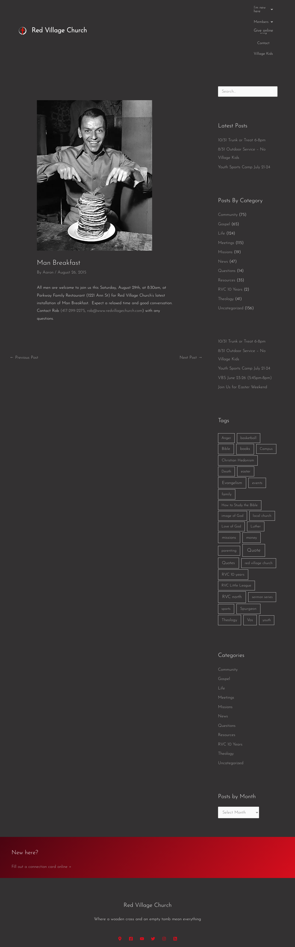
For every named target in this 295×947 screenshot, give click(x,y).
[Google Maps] (120, 892)
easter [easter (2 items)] (246, 425)
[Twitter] (153, 892)
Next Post (191, 311)
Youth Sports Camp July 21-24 (244, 121)
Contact (215, 7)
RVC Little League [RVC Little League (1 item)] (236, 539)
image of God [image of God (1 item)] (232, 470)
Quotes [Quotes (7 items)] (228, 517)
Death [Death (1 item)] (226, 425)
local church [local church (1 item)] (262, 470)
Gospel (224, 178)
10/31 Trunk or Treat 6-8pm (242, 94)
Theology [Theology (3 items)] (229, 574)
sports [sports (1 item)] (225, 563)
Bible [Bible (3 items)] (226, 403)
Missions (225, 206)
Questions (227, 224)
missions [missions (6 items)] (229, 491)
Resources (226, 234)
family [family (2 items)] (227, 448)
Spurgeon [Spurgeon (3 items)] (248, 563)
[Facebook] (131, 892)
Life (221, 187)
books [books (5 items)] (245, 403)
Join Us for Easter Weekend (242, 341)
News (223, 215)
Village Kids (237, 7)
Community (228, 168)
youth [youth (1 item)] (267, 574)
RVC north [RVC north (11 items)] (232, 551)
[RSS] (175, 892)
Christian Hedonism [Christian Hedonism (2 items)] (238, 414)
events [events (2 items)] (257, 437)
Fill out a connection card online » (41, 820)
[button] (149, 7)
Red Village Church (59, 7)
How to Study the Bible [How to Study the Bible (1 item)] (239, 459)
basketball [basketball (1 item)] (248, 392)
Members (178, 7)
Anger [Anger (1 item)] (226, 392)
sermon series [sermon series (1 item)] (262, 551)
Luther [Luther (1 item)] (256, 480)
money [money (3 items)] (251, 491)
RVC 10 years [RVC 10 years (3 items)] (233, 528)
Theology (226, 253)
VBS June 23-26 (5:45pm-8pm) (245, 332)
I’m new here (150, 7)
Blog (198, 7)
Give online (263, 7)
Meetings (226, 197)
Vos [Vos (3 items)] (250, 574)
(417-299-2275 (72, 264)
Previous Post (24, 311)
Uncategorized (230, 262)
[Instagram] (164, 892)
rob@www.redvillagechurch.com (114, 264)
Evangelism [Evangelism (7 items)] (232, 437)
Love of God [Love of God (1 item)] (231, 480)
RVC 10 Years (230, 243)
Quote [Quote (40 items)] (253, 504)
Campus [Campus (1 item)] (266, 403)
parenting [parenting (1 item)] (228, 504)
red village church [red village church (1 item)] (258, 517)
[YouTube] (142, 892)
